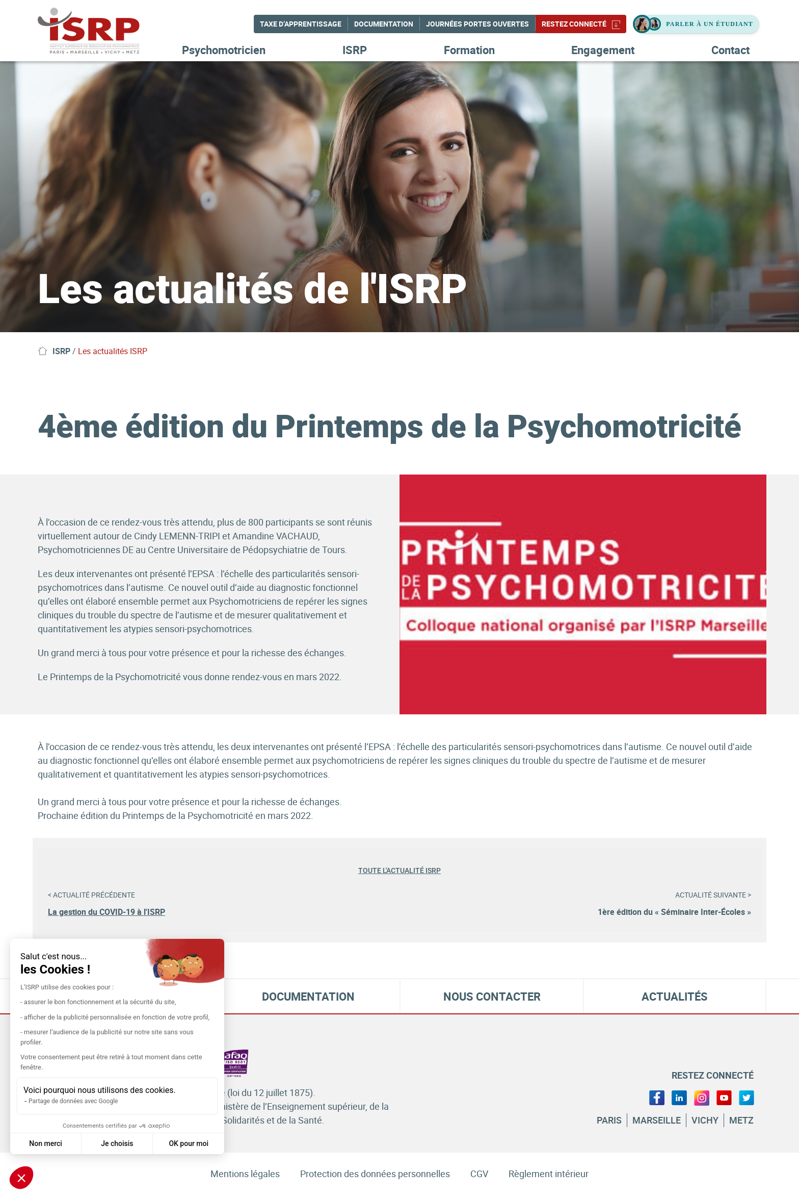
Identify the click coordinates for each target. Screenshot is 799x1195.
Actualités (675, 996)
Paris (609, 1120)
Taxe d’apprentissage (300, 24)
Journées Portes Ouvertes (477, 24)
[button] (21, 1177)
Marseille (656, 1120)
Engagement (602, 49)
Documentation (383, 24)
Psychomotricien (223, 49)
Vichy (704, 1120)
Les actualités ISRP (112, 351)
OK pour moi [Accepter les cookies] (188, 1143)
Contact (730, 49)
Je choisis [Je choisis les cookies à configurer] (117, 1143)
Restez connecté (581, 24)
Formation (469, 49)
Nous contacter (492, 996)
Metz (741, 1120)
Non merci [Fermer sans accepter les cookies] (45, 1143)
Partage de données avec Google (73, 1101)
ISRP (354, 49)
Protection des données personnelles (375, 1173)
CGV (479, 1173)
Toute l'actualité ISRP (399, 870)
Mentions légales (245, 1173)
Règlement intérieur (549, 1173)
